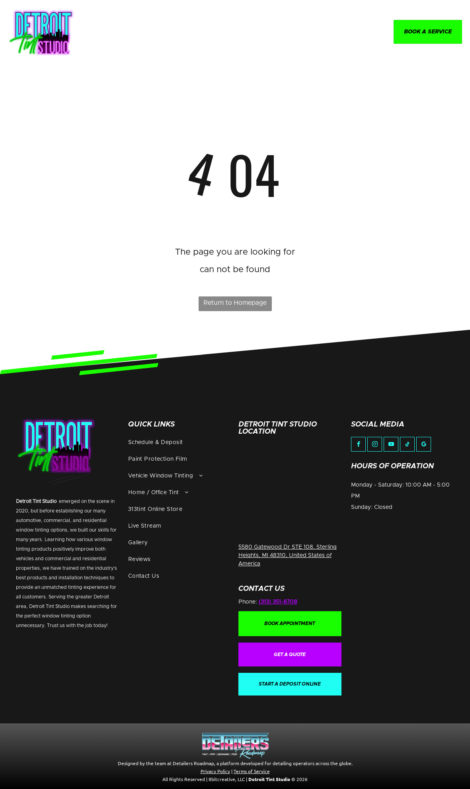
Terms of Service (252, 771)
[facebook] (358, 445)
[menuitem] (138, 32)
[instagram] (374, 445)
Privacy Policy (215, 771)
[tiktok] (407, 445)
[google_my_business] (423, 445)
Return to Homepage (235, 303)
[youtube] (391, 445)
